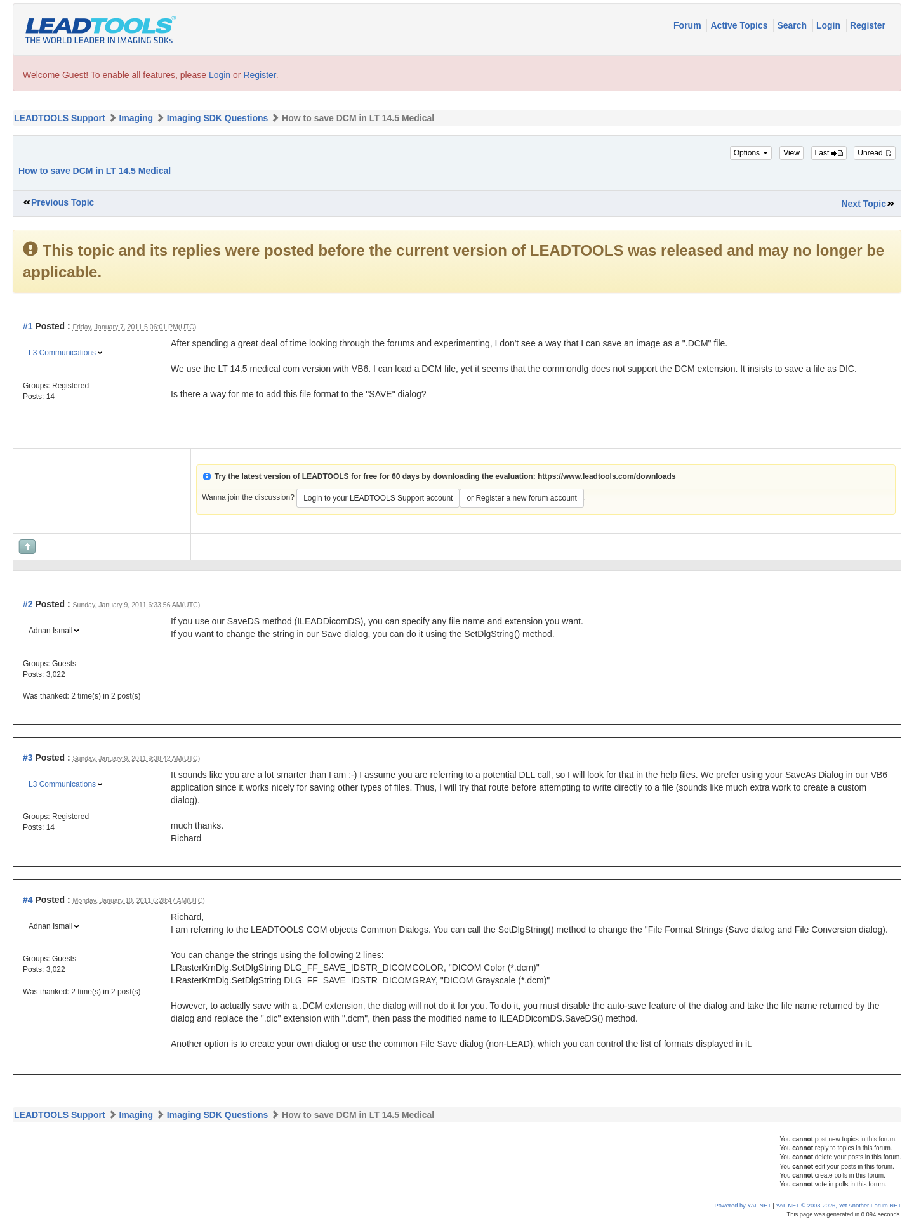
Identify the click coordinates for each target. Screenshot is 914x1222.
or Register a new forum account (521, 498)
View (791, 152)
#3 (28, 757)
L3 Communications (62, 352)
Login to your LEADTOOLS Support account (378, 498)
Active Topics (740, 25)
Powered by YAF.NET (743, 1205)
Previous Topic (62, 202)
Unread (875, 152)
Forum (688, 25)
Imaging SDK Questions (217, 118)
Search (793, 25)
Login (829, 25)
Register (867, 25)
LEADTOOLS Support (59, 118)
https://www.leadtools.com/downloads (607, 476)
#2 (28, 604)
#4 (28, 900)
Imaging (136, 118)
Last (829, 152)
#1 (28, 326)
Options (751, 152)
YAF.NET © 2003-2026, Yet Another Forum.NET (838, 1205)
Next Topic (863, 204)
